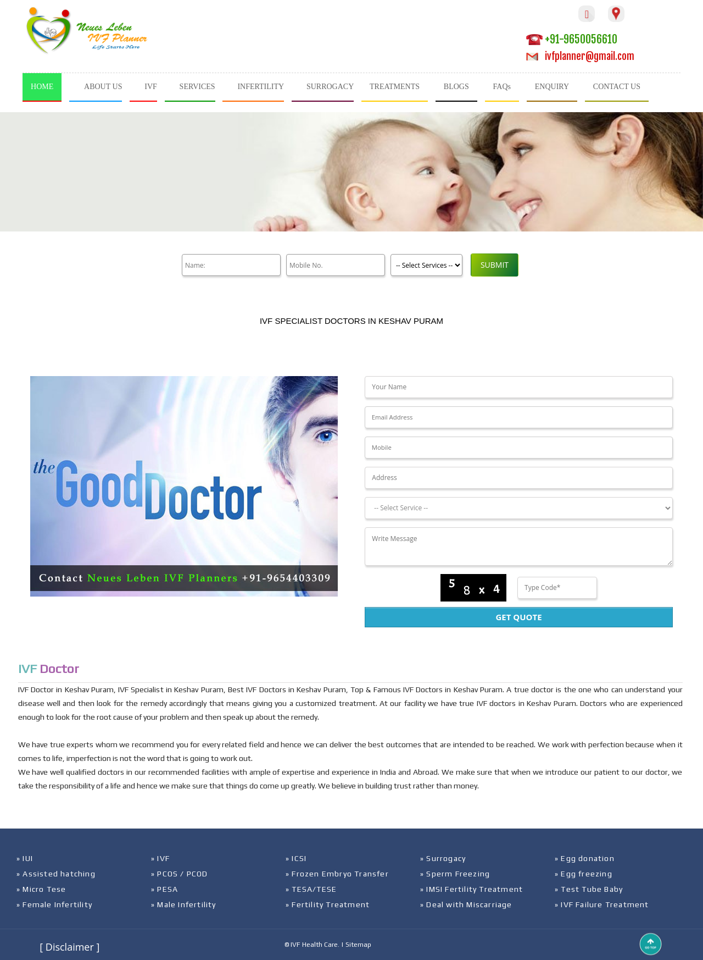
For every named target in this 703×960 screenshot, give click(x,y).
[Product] (426, 265)
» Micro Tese (41, 889)
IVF (150, 86)
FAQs (502, 86)
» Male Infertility (183, 904)
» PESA (164, 889)
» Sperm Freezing (455, 873)
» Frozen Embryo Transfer (337, 873)
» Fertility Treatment (328, 904)
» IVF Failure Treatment (602, 904)
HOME (42, 86)
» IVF (160, 858)
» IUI (24, 858)
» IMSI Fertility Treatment (471, 889)
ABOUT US (103, 86)
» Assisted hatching (56, 873)
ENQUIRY (552, 86)
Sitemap (358, 944)
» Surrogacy (443, 858)
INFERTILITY (260, 86)
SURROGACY (330, 86)
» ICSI (296, 858)
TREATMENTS (395, 86)
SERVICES (197, 86)
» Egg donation (585, 858)
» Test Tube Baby (589, 889)
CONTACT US (616, 86)
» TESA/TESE (311, 889)
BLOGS (456, 86)
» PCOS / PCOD (179, 873)
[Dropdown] (518, 508)
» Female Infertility (54, 904)
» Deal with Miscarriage (466, 904)
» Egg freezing (583, 873)
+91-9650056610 (571, 39)
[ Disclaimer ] (69, 947)
